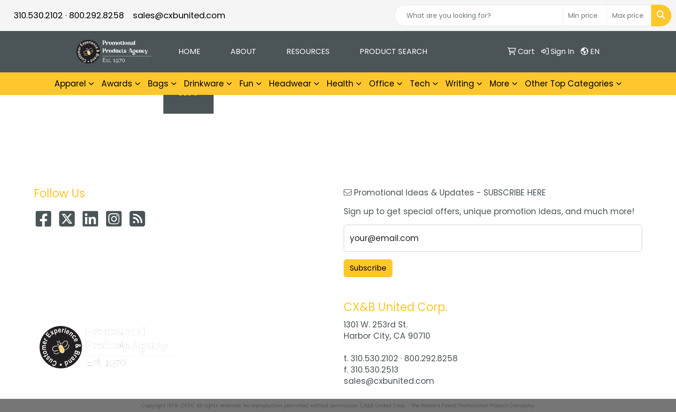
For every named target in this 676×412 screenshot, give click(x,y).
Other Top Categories (569, 83)
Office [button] (381, 83)
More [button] (499, 83)
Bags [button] (158, 83)
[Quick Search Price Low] (585, 15)
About (243, 51)
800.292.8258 (96, 15)
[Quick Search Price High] (629, 15)
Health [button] (340, 83)
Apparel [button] (70, 83)
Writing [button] (460, 83)
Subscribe (368, 268)
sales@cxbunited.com (179, 15)
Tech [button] (420, 83)
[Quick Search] (478, 15)
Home (189, 51)
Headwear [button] (290, 83)
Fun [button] (246, 83)
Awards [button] (116, 83)
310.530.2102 (38, 15)
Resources (308, 51)
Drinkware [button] (204, 83)
